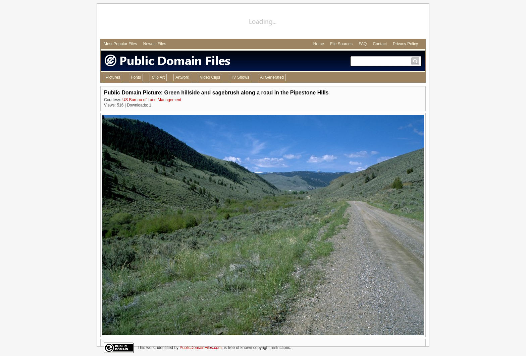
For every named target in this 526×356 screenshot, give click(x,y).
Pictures (113, 77)
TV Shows (240, 77)
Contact (380, 44)
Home (318, 44)
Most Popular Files (120, 44)
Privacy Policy (405, 44)
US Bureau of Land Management (151, 99)
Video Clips (210, 77)
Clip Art (158, 77)
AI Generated (272, 77)
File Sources (341, 44)
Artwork (182, 77)
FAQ (363, 44)
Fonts (136, 77)
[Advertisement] (263, 22)
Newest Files (154, 44)
